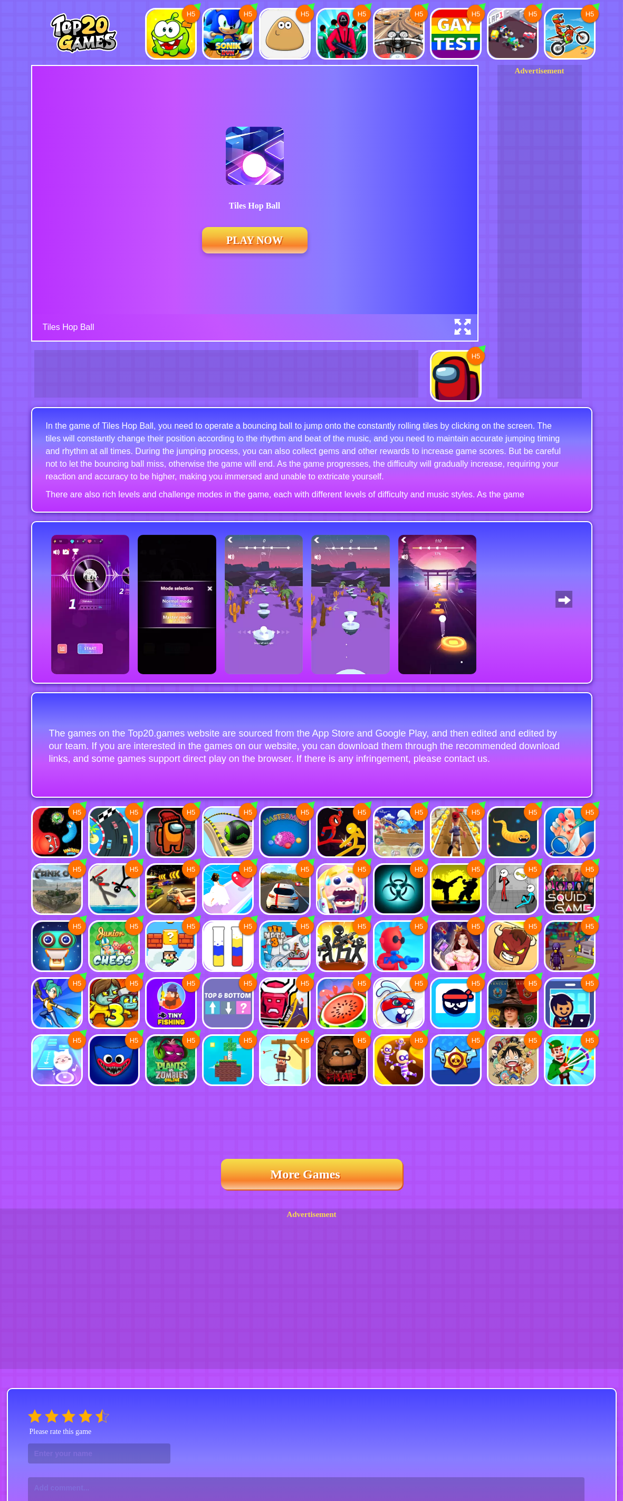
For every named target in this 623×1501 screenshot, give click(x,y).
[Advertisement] (539, 235)
